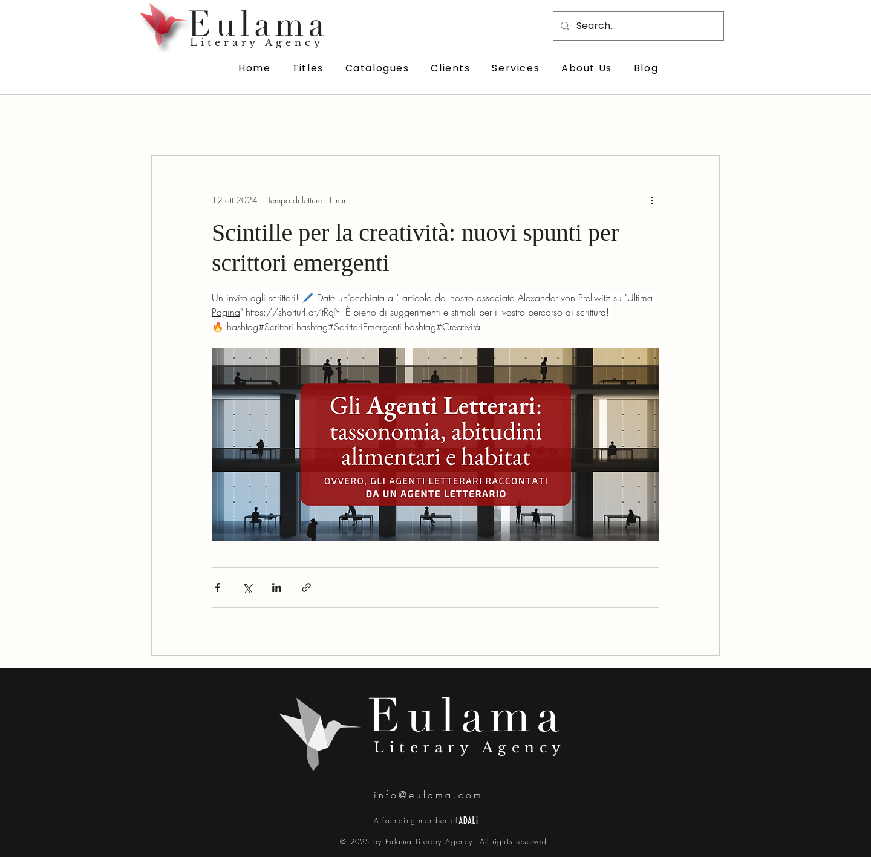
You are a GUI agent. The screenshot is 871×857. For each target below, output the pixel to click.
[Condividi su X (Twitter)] (247, 587)
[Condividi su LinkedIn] (276, 587)
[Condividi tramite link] (306, 587)
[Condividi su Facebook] (217, 587)
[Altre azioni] (652, 199)
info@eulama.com (428, 794)
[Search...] (637, 26)
